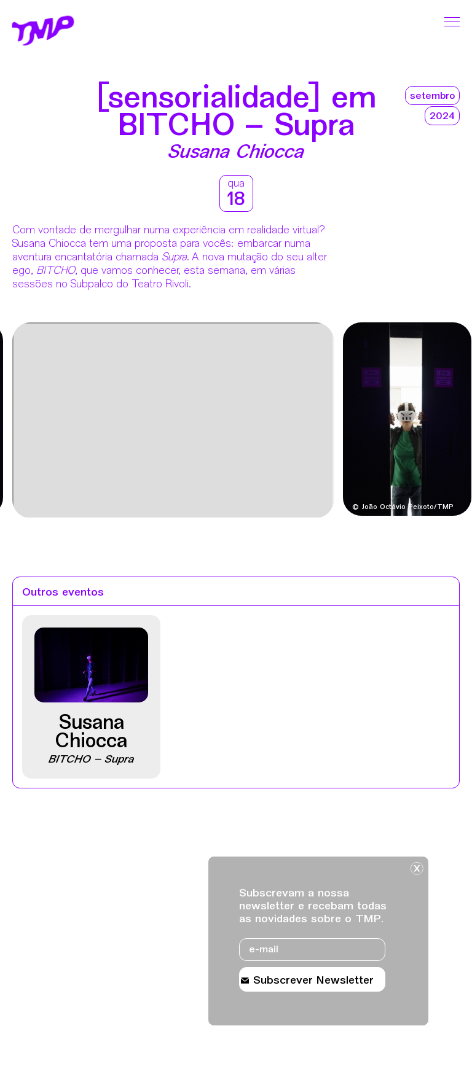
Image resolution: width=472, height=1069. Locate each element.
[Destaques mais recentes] (47, 421)
